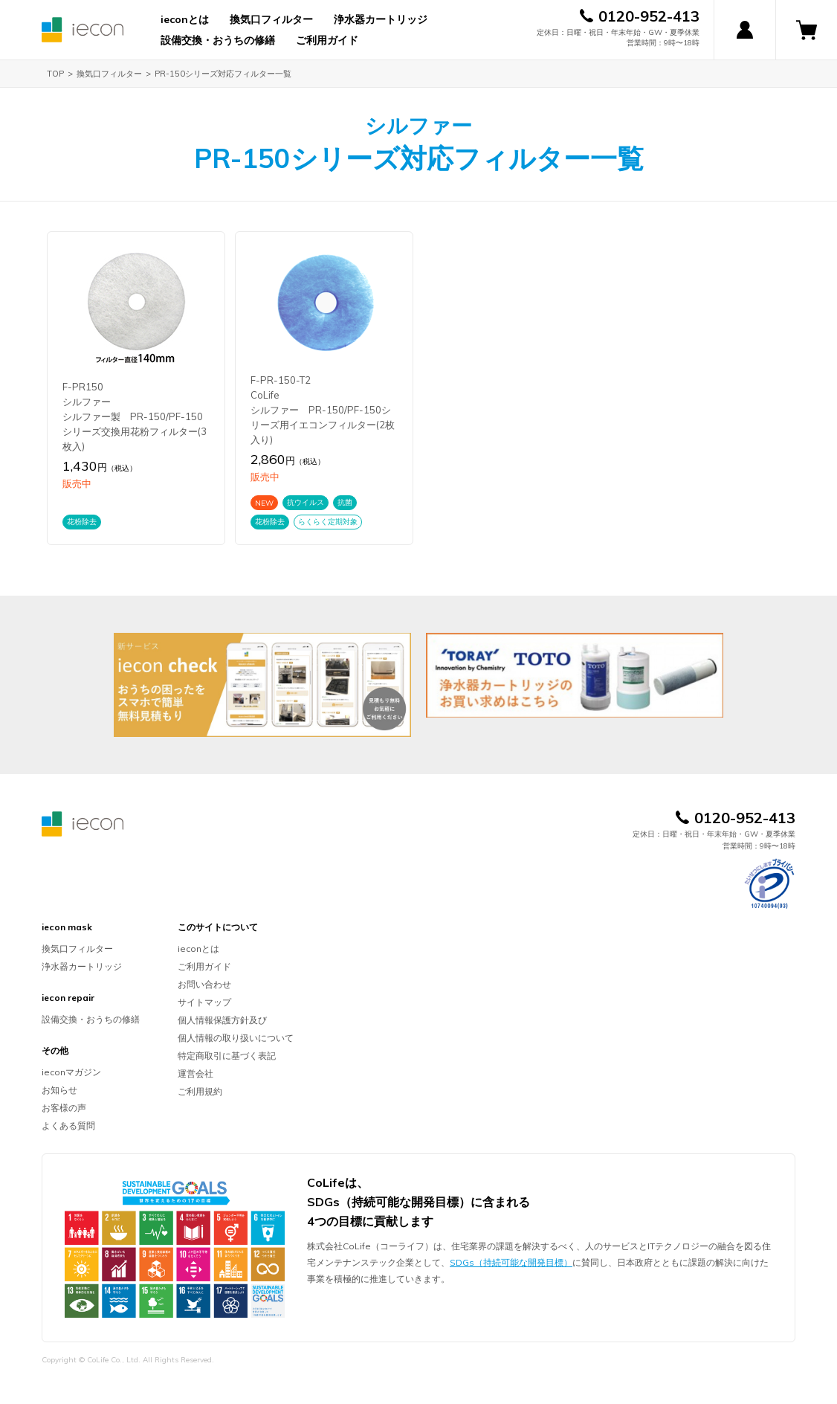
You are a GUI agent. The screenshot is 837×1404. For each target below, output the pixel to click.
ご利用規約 (200, 1091)
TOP (55, 73)
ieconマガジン (71, 1072)
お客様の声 (64, 1107)
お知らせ (59, 1089)
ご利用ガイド (327, 40)
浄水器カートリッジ (380, 19)
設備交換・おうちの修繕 (218, 40)
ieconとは (185, 19)
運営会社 (195, 1073)
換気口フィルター (271, 19)
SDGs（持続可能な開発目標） (511, 1262)
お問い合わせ (204, 984)
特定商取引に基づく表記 (227, 1055)
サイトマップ (204, 1002)
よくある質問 (68, 1125)
